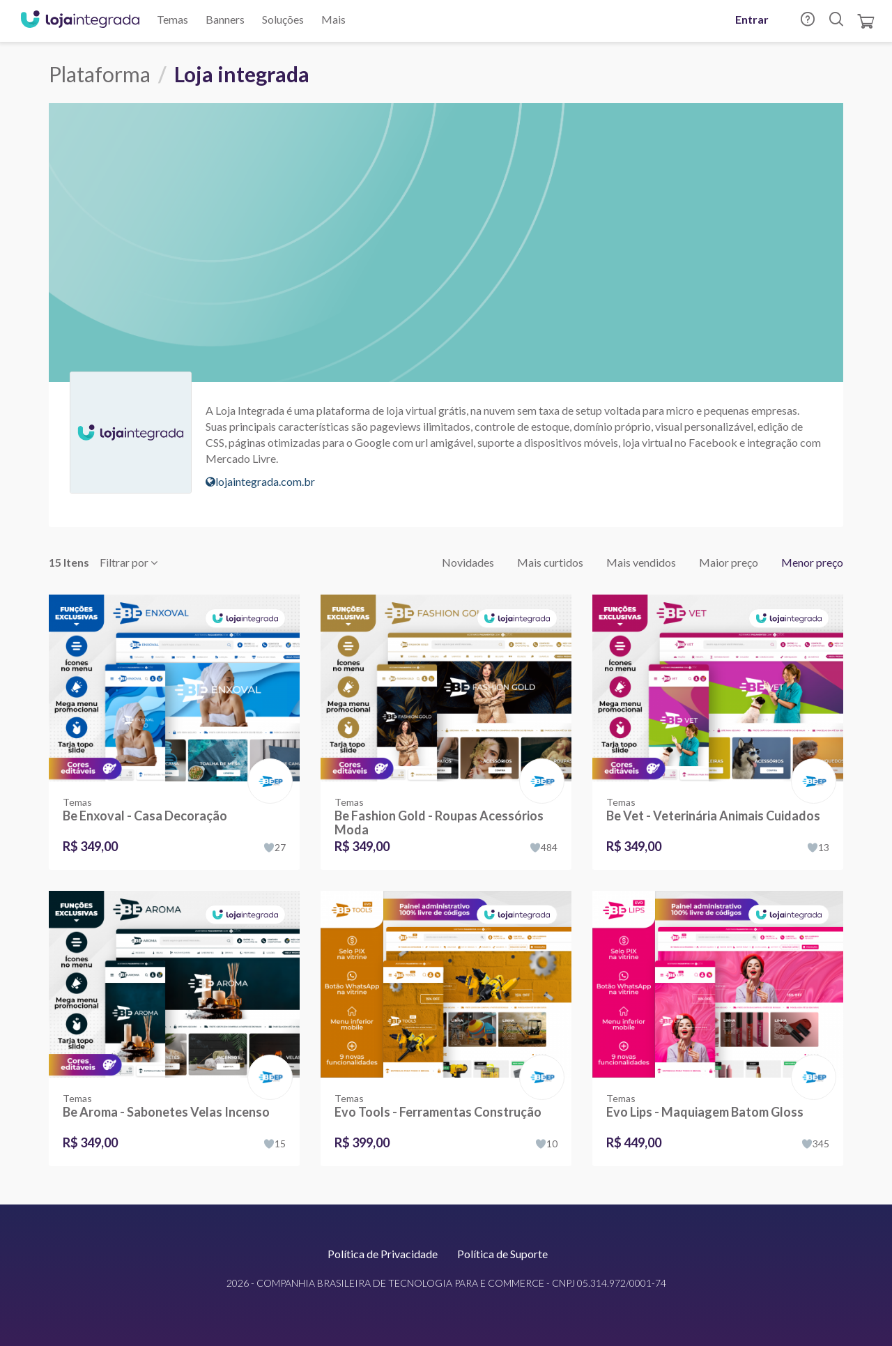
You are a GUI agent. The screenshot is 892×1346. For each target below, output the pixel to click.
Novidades (468, 562)
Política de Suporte (502, 1253)
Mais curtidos (550, 562)
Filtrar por (128, 562)
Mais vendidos (641, 562)
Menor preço (812, 562)
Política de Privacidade (383, 1253)
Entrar (752, 19)
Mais (333, 19)
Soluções (283, 19)
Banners (225, 19)
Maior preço (728, 562)
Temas (172, 19)
